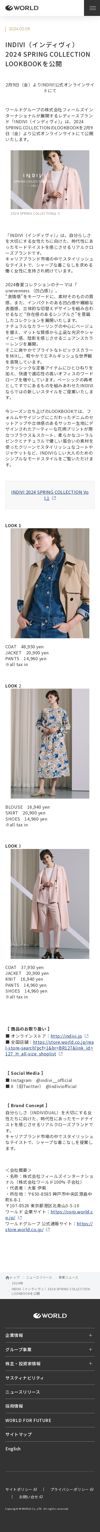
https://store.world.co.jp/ (49, 1226)
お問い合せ (28, 1497)
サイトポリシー (19, 1489)
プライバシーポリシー (69, 1489)
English (13, 1448)
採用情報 (14, 1406)
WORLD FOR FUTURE (28, 1420)
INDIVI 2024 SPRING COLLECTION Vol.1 (50, 495)
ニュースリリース (39, 1277)
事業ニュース (68, 1277)
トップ (15, 1277)
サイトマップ (18, 1434)
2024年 (17, 1283)
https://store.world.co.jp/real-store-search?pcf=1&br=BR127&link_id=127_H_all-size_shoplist (49, 1048)
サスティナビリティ (25, 1378)
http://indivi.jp (66, 1036)
